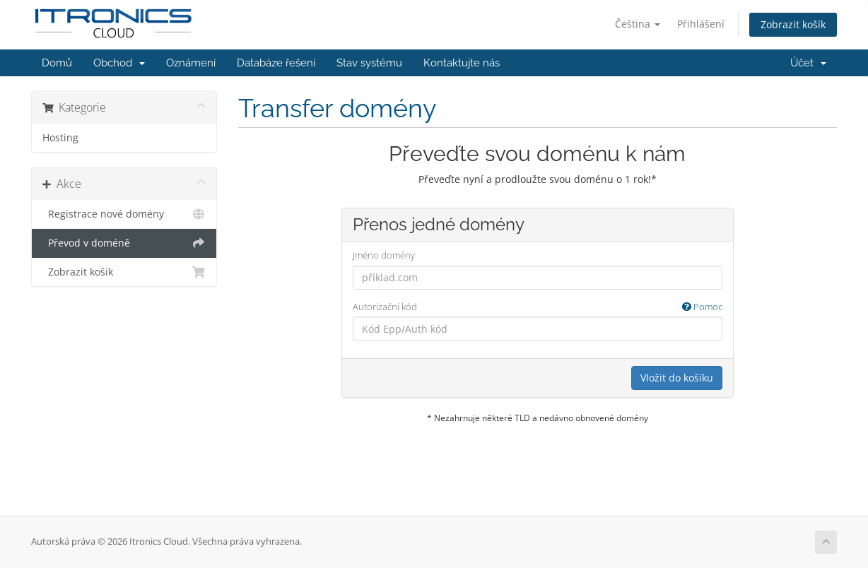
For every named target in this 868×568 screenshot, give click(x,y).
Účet (808, 63)
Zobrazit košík (793, 24)
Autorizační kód (537, 307)
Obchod (119, 63)
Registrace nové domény (124, 214)
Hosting (60, 137)
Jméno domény (384, 255)
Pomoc (702, 306)
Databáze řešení (276, 63)
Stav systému (369, 63)
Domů (57, 63)
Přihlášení (701, 23)
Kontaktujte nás (461, 63)
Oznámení (191, 63)
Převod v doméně (124, 243)
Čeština (637, 23)
